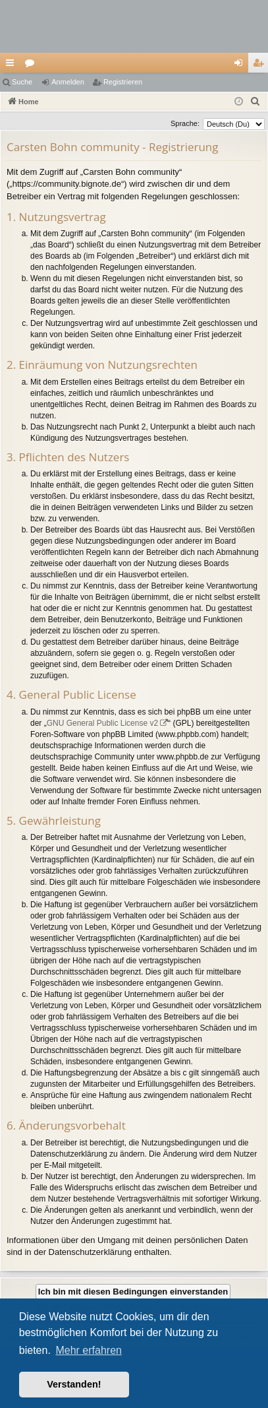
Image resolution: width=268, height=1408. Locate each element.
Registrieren (122, 82)
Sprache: (185, 123)
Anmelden (67, 82)
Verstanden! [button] (74, 1384)
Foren (32, 65)
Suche (22, 82)
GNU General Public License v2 (102, 723)
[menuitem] (255, 101)
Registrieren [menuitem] (261, 65)
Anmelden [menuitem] (241, 65)
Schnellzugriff (12, 65)
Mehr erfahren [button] (88, 1350)
